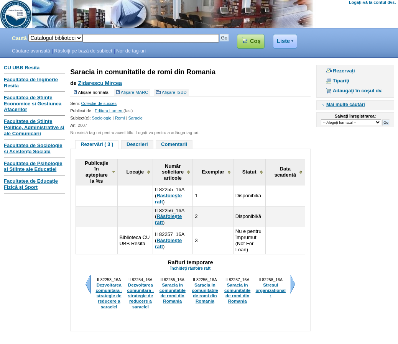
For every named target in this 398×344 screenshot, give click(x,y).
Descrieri (137, 144)
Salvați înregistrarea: (355, 116)
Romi (120, 118)
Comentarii (174, 144)
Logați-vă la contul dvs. (372, 2)
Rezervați (344, 71)
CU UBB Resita (21, 67)
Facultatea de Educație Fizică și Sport (31, 184)
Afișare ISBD (174, 92)
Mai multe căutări (345, 104)
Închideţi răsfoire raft (190, 268)
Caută (19, 38)
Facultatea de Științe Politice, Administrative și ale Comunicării (34, 127)
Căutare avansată (31, 51)
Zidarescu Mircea (100, 83)
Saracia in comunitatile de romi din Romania (173, 293)
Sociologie (102, 118)
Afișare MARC (134, 92)
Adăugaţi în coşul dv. (358, 90)
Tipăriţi (341, 81)
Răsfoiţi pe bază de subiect (83, 51)
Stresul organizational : (271, 290)
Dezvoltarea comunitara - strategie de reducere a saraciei (108, 296)
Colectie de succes (99, 103)
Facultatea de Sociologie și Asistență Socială (33, 148)
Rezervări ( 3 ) (97, 144)
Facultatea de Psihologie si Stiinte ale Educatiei (33, 166)
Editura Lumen (109, 110)
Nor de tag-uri (131, 51)
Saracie (135, 118)
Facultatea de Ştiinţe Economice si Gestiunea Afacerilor (32, 104)
